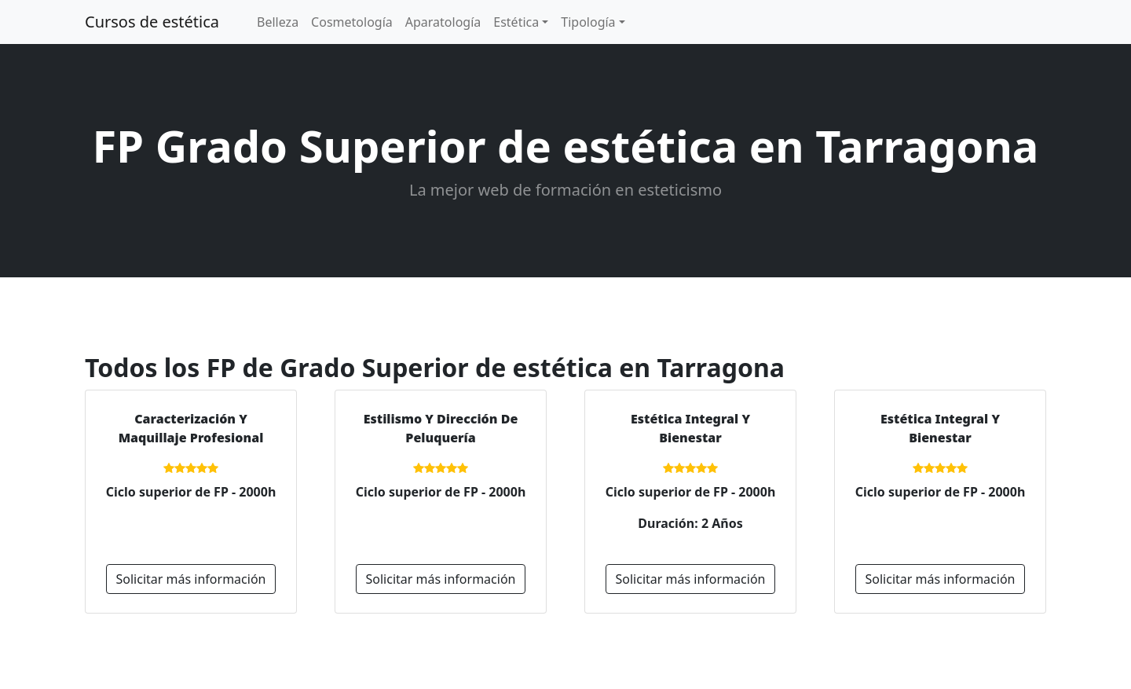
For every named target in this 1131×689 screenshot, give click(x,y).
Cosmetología (352, 22)
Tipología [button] (588, 22)
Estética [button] (516, 22)
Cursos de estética (152, 21)
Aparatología (443, 22)
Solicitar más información (191, 579)
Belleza (277, 22)
